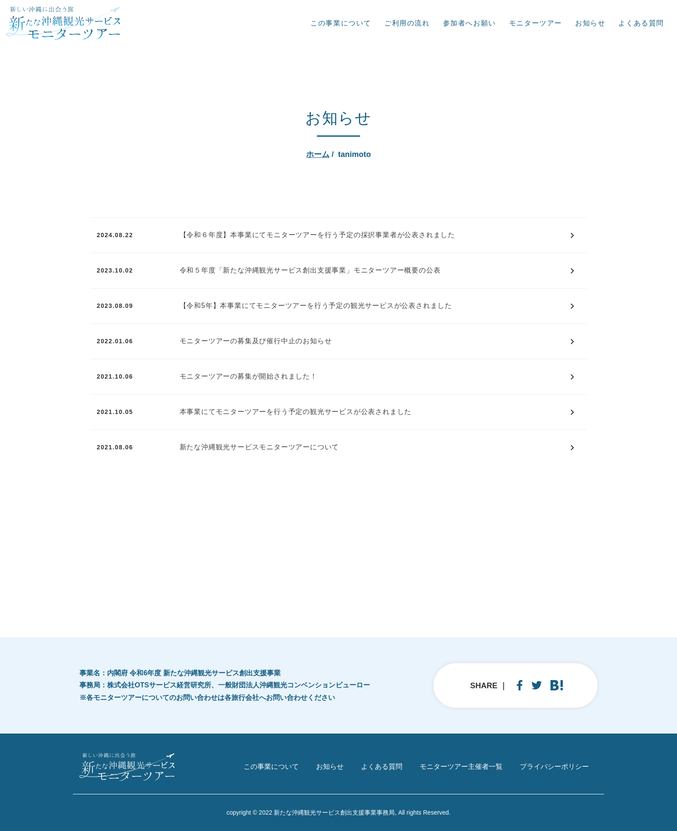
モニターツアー (535, 23)
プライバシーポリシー (554, 766)
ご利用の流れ (407, 23)
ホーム (317, 154)
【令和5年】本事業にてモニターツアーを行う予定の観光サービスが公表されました (316, 305)
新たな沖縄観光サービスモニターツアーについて (259, 447)
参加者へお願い (469, 23)
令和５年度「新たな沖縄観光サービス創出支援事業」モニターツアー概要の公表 (310, 270)
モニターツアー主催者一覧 (461, 766)
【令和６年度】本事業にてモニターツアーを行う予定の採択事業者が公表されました (317, 234)
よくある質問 (641, 23)
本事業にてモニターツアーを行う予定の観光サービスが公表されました (296, 411)
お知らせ (590, 23)
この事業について (340, 23)
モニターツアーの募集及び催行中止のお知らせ (256, 341)
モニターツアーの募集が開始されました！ (248, 376)
